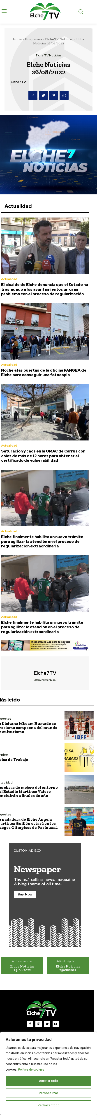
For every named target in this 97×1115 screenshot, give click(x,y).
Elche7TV (18, 82)
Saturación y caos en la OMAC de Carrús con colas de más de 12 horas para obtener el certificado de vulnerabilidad (43, 456)
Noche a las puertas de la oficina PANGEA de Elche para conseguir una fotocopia (43, 372)
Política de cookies (31, 1069)
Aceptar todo (48, 1081)
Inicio (17, 39)
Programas (33, 39)
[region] (48, 1073)
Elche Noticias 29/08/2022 (68, 968)
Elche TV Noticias (59, 39)
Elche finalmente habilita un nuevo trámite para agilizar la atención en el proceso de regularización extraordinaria (42, 541)
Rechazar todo (49, 1105)
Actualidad (9, 279)
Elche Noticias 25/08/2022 (22, 968)
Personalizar (48, 1093)
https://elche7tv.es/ (45, 679)
